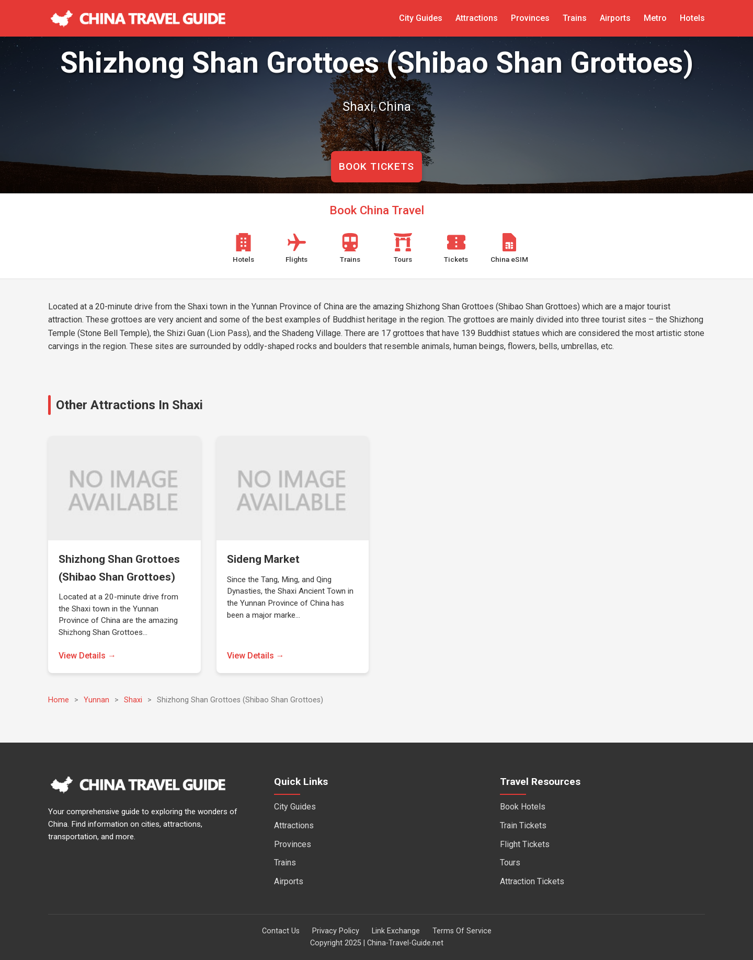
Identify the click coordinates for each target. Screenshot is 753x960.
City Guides (420, 18)
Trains (575, 18)
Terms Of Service (462, 931)
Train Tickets (523, 825)
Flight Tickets (525, 844)
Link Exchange (396, 931)
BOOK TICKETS (376, 166)
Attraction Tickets (532, 881)
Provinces (530, 18)
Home (58, 700)
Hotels (692, 18)
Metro (655, 18)
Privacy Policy (335, 931)
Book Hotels (522, 807)
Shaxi (133, 700)
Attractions (476, 18)
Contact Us (281, 931)
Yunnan (96, 700)
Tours (510, 863)
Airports (615, 18)
